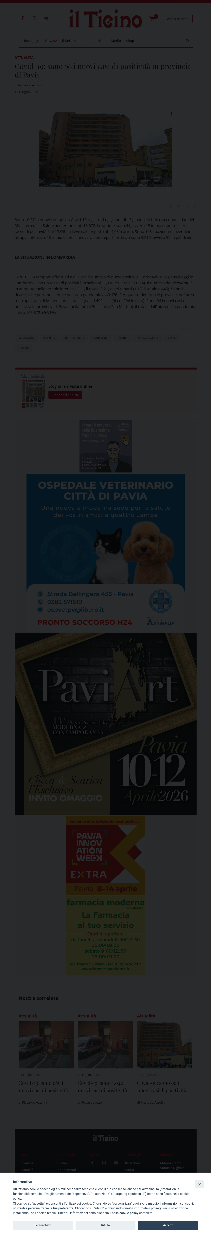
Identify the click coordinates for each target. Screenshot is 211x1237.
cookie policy (128, 1213)
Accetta (168, 1225)
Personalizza (42, 1225)
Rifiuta (105, 1225)
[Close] (199, 1184)
